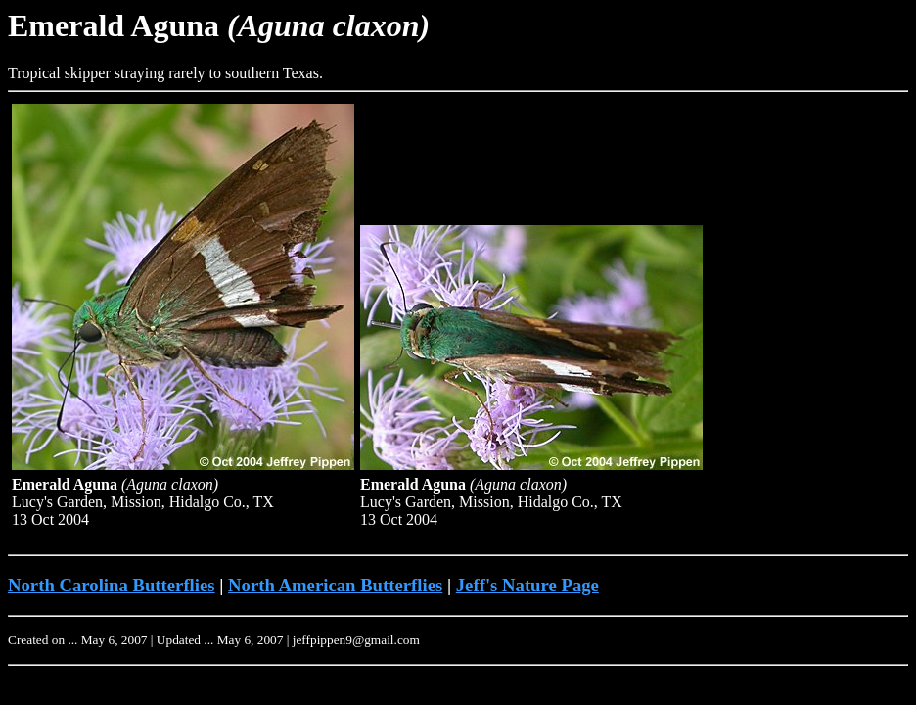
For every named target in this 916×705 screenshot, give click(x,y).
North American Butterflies (335, 585)
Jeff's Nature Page (527, 585)
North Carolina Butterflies (111, 585)
